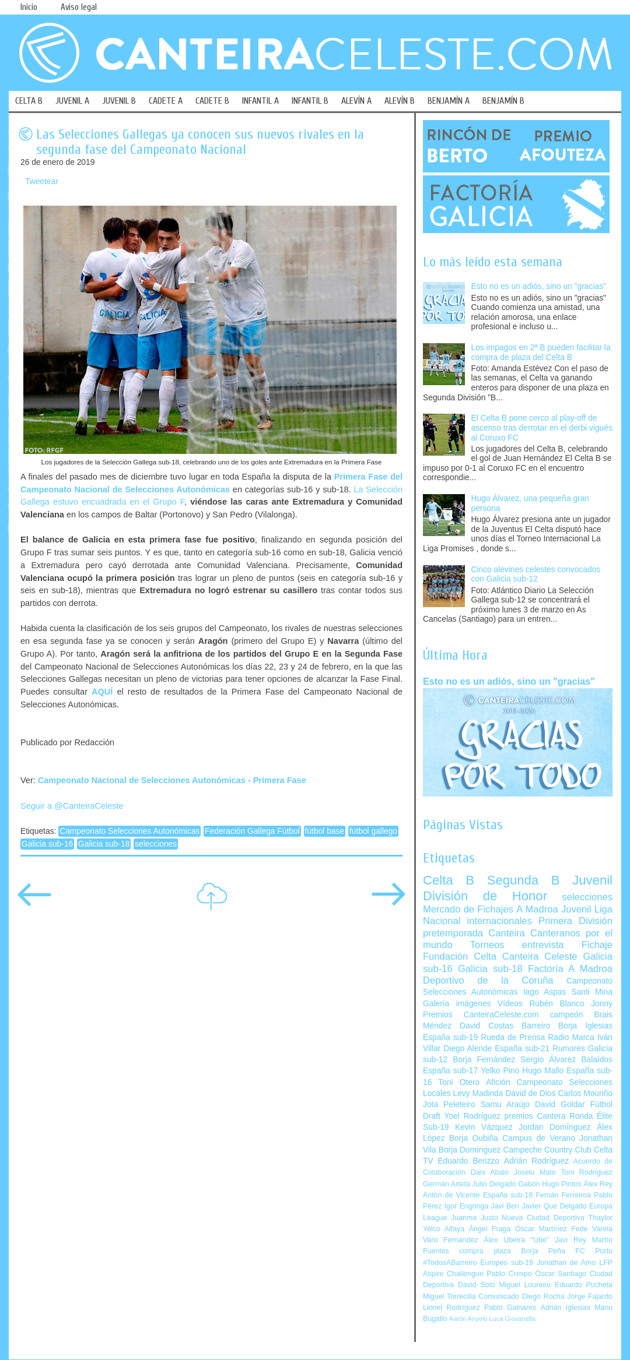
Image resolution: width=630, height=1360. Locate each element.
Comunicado (498, 1296)
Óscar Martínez (541, 1229)
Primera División (575, 920)
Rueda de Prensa (513, 1037)
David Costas (486, 1025)
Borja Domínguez (470, 1150)
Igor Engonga (466, 1206)
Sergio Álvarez (548, 1059)
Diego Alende (467, 1048)
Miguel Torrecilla (449, 1296)
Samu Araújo (505, 1104)
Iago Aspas (544, 992)
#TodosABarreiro (450, 1263)
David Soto (476, 1285)
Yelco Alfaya (443, 1229)
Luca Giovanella (512, 1318)
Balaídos (596, 1059)
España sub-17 (450, 1070)
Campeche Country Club (547, 1150)
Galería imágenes (457, 1003)
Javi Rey (570, 1240)
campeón (566, 1014)
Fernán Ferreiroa (563, 1195)
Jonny (601, 1003)
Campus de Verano (538, 1138)
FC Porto (593, 1251)
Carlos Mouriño (585, 1093)
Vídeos (510, 1003)
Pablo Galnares (510, 1307)
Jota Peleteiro (449, 1104)
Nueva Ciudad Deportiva (543, 1218)
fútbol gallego (373, 831)
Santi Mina (591, 992)
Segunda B (523, 880)
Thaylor (600, 1218)
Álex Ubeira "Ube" (516, 1240)
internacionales (499, 920)
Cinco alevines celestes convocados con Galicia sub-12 (536, 574)
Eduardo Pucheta (583, 1285)
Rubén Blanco (556, 1003)
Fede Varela (591, 1229)
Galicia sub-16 (47, 844)
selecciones (156, 844)
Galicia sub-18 (104, 844)
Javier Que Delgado (554, 1206)
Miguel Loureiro (525, 1285)
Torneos (487, 944)
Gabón (529, 1184)
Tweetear (41, 181)
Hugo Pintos (562, 1184)
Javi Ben (505, 1206)
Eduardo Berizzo (468, 1161)
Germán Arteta (446, 1184)
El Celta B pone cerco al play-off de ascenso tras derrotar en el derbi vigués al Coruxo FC (541, 428)
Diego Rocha (543, 1296)
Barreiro (536, 1025)
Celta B (448, 880)
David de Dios (530, 1093)
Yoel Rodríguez (472, 1116)
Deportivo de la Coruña (488, 980)
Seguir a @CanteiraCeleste (72, 806)
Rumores (568, 1048)
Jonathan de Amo (566, 1263)
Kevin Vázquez (484, 1127)
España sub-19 (450, 1037)
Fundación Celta (459, 956)
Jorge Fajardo (589, 1296)
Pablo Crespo (509, 1274)
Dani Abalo (490, 1172)
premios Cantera (535, 1116)
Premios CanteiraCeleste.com (481, 1014)
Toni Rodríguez (586, 1172)
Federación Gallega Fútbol (252, 831)
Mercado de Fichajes (468, 909)
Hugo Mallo (543, 1070)
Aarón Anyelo (468, 1318)
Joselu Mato (535, 1172)
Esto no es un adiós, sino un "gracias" (538, 286)
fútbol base (325, 831)
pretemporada (453, 933)
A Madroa (537, 909)
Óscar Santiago (560, 1274)
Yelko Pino (500, 1070)
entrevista (543, 944)
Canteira (506, 933)
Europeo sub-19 (506, 1263)
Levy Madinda (478, 1093)
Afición (498, 1082)
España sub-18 (508, 1195)
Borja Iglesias (585, 1025)
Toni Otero (459, 1082)
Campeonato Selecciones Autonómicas (130, 831)
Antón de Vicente (451, 1195)
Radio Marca (571, 1037)
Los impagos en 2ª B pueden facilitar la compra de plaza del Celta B (541, 352)
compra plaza (485, 1251)
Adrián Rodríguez (536, 1161)
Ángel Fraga (490, 1229)
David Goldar (560, 1104)
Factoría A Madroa (570, 968)
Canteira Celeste (540, 956)
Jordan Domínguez (554, 1127)
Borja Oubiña (473, 1138)
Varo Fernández (450, 1240)
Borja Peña (543, 1251)
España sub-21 (522, 1048)
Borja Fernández (484, 1059)
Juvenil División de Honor (517, 888)
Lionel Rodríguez (451, 1307)
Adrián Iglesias (565, 1307)
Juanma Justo (474, 1218)
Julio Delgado (494, 1184)
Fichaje (597, 944)
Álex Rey (597, 1184)
